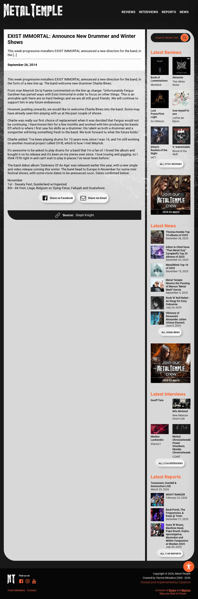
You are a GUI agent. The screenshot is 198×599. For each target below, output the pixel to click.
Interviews (148, 12)
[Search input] (166, 37)
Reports (169, 12)
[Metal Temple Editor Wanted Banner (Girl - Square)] (170, 213)
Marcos (186, 590)
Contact (31, 590)
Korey (172, 590)
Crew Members (16, 590)
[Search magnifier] (185, 38)
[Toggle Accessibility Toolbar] (189, 566)
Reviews (128, 12)
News (184, 12)
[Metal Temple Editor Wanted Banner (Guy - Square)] (170, 382)
